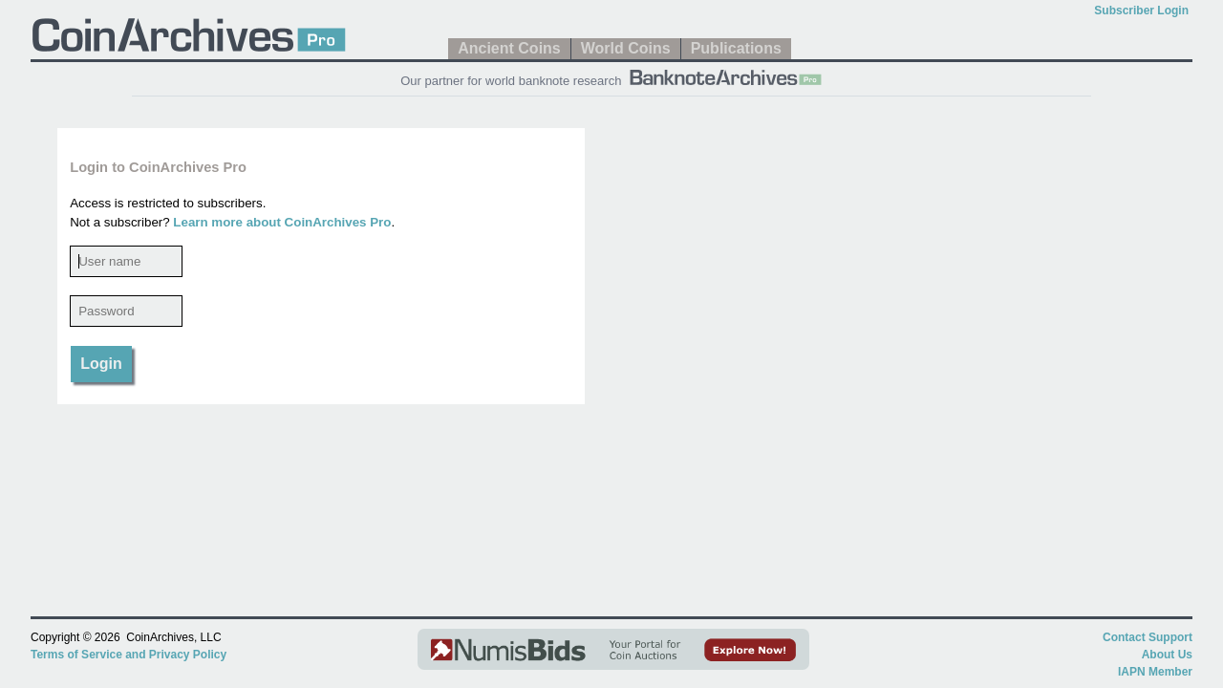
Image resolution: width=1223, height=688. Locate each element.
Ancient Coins (509, 48)
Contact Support (1147, 637)
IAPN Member (1155, 671)
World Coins (626, 48)
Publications (736, 48)
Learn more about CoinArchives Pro (282, 222)
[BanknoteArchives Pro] (725, 75)
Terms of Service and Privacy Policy (128, 654)
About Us (1167, 654)
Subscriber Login (1141, 10)
